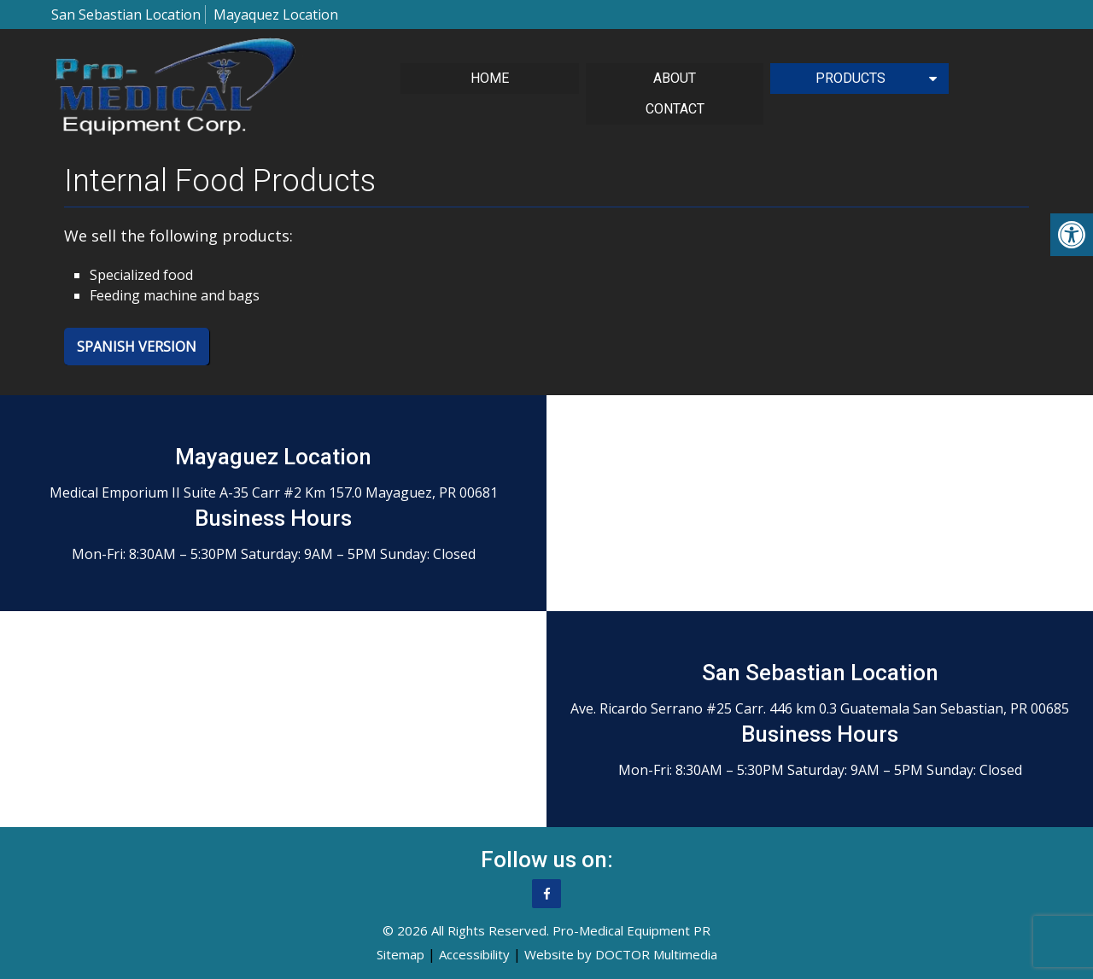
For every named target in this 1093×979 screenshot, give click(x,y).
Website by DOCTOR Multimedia (620, 954)
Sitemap (400, 954)
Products (850, 78)
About (674, 78)
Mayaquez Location (275, 14)
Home (490, 78)
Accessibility (474, 954)
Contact (675, 109)
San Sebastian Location (126, 14)
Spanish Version (136, 346)
